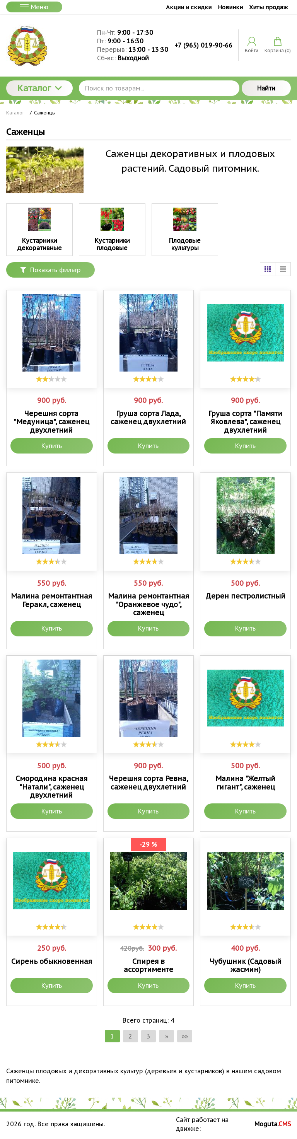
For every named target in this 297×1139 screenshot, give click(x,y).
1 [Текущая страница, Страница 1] (111, 1036)
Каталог (39, 88)
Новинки (230, 7)
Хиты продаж (268, 7)
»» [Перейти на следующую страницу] (186, 1036)
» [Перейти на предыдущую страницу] (167, 1036)
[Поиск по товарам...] (159, 88)
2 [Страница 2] (130, 1036)
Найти (266, 88)
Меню (34, 7)
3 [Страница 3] (148, 1036)
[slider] (51, 379)
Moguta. (272, 1124)
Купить (51, 446)
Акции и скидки (189, 7)
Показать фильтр (50, 270)
